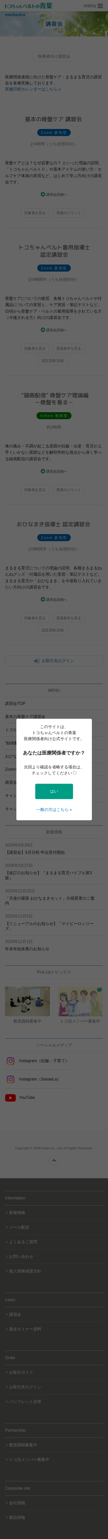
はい (54, 791)
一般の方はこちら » (54, 809)
